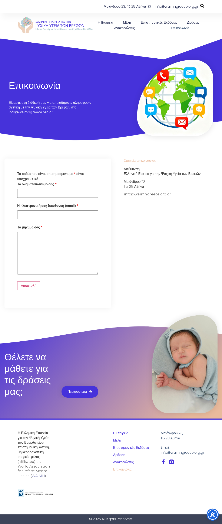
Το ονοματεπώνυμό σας (36, 184)
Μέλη (127, 22)
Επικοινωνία (180, 28)
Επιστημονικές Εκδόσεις (159, 22)
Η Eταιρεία (105, 22)
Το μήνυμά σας (29, 227)
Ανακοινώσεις (124, 28)
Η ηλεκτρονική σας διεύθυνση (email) (47, 206)
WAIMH (38, 476)
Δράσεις (193, 22)
